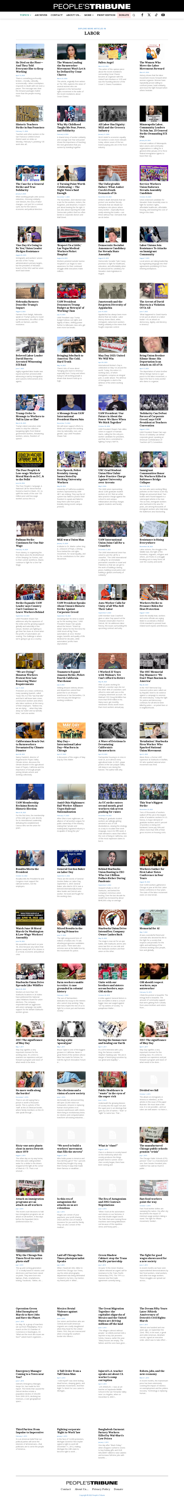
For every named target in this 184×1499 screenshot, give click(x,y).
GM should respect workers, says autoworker (151, 985)
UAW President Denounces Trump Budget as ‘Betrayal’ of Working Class (70, 306)
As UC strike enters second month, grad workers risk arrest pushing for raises (110, 807)
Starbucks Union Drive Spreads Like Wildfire (30, 984)
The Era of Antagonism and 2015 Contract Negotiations (112, 1201)
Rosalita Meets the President (27, 870)
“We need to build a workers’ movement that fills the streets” (70, 1148)
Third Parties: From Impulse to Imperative (30, 1431)
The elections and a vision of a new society (71, 1092)
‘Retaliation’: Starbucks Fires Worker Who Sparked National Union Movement (154, 746)
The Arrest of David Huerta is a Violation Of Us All (152, 304)
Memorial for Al (149, 928)
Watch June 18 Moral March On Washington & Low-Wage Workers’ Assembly (29, 933)
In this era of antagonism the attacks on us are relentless (67, 1203)
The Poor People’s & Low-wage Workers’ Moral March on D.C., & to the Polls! (30, 475)
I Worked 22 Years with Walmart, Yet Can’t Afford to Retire (111, 674)
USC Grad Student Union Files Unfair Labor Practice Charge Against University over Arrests (112, 476)
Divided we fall (149, 1090)
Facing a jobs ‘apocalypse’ (64, 1041)
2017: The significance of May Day (29, 1041)
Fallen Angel (105, 62)
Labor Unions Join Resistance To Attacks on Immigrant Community (153, 250)
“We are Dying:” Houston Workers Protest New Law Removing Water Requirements (27, 678)
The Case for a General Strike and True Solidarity (30, 187)
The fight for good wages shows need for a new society (153, 1258)
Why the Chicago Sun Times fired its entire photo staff (29, 1258)
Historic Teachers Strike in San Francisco (30, 126)
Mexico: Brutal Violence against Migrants (67, 1311)
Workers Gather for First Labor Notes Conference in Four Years (152, 873)
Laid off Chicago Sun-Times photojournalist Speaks (70, 1258)
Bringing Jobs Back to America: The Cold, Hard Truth (70, 358)
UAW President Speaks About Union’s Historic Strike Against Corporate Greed (71, 607)
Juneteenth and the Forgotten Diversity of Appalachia (112, 304)
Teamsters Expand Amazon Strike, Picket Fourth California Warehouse (71, 676)
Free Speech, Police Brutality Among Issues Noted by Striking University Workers (69, 476)
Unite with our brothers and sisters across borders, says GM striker (110, 987)
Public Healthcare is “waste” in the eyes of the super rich (111, 1093)
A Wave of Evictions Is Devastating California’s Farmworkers (111, 746)
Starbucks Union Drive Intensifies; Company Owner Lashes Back (112, 931)
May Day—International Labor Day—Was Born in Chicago (69, 746)
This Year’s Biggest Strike (151, 804)
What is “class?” (108, 1145)
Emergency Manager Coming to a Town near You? (30, 1374)
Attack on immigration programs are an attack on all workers (30, 1201)
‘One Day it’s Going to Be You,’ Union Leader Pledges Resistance (29, 248)
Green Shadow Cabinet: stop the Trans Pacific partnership (112, 1258)
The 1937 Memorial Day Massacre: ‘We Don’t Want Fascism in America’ (153, 676)
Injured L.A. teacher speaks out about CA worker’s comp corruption (110, 1375)
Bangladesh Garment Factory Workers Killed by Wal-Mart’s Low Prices (111, 1434)
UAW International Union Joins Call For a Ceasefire (111, 542)
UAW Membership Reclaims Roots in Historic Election (27, 805)
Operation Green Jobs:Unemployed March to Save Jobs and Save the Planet (28, 1313)
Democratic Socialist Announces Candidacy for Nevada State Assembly (112, 250)
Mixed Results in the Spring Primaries (69, 930)
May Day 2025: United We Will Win (111, 357)
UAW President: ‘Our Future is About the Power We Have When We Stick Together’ (112, 418)
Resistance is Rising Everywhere (152, 541)
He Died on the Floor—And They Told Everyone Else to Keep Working (29, 67)
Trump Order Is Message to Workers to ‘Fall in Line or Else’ (30, 416)
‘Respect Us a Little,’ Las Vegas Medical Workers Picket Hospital (69, 250)
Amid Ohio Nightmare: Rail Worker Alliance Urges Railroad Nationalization (71, 807)
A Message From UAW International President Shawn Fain (70, 416)
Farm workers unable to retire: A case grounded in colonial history (70, 987)
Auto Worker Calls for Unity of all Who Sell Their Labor (112, 606)
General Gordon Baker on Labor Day (71, 870)
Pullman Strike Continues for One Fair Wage (30, 542)
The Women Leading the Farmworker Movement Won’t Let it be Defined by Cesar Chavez (71, 68)
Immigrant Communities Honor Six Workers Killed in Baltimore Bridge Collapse (153, 476)
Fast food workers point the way (151, 1200)
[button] (134, 15)
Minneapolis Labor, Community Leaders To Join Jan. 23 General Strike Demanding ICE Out (153, 130)
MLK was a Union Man (70, 539)
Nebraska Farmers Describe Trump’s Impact (27, 304)
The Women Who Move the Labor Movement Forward (152, 65)
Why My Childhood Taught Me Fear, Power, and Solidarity (71, 127)
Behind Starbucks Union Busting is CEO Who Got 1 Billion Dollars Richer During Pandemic (111, 875)
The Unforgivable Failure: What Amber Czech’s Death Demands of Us (111, 188)
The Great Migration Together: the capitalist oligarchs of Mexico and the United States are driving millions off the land (112, 1316)
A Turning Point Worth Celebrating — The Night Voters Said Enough (71, 188)
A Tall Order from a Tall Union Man (69, 1372)
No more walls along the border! (28, 1092)
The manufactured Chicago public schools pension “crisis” (153, 1148)
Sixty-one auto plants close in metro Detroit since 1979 (29, 1148)
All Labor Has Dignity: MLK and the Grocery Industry (111, 127)
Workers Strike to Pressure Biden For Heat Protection (151, 606)
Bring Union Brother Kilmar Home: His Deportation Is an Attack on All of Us (152, 360)
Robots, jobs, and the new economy (152, 1372)
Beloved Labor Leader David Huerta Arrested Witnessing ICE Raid (29, 360)
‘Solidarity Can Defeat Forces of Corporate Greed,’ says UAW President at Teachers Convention (153, 419)
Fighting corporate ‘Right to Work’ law (68, 1431)
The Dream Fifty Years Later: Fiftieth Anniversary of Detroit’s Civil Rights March (153, 1314)
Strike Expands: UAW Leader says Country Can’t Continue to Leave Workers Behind (30, 607)
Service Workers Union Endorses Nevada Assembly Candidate (151, 188)
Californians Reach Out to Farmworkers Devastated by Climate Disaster (30, 746)
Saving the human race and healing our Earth (112, 1041)
